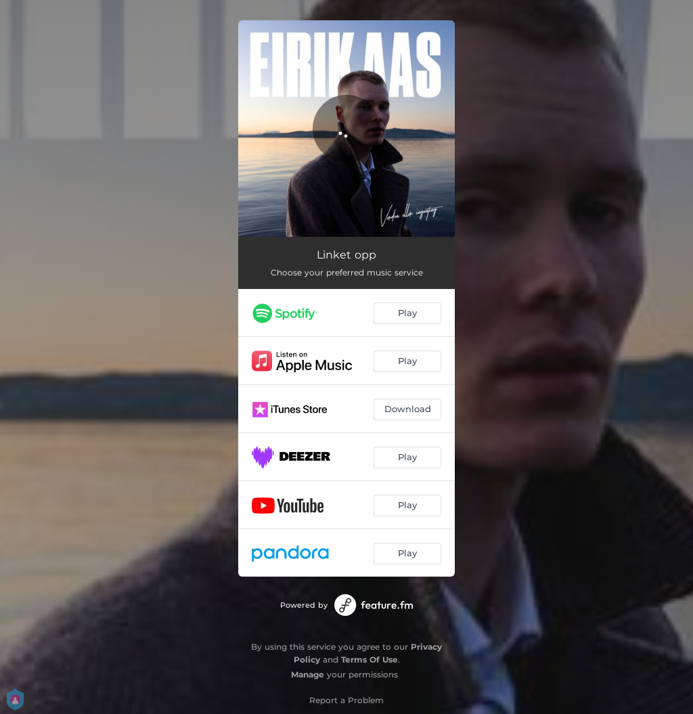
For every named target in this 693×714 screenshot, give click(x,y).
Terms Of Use (369, 659)
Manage (307, 674)
